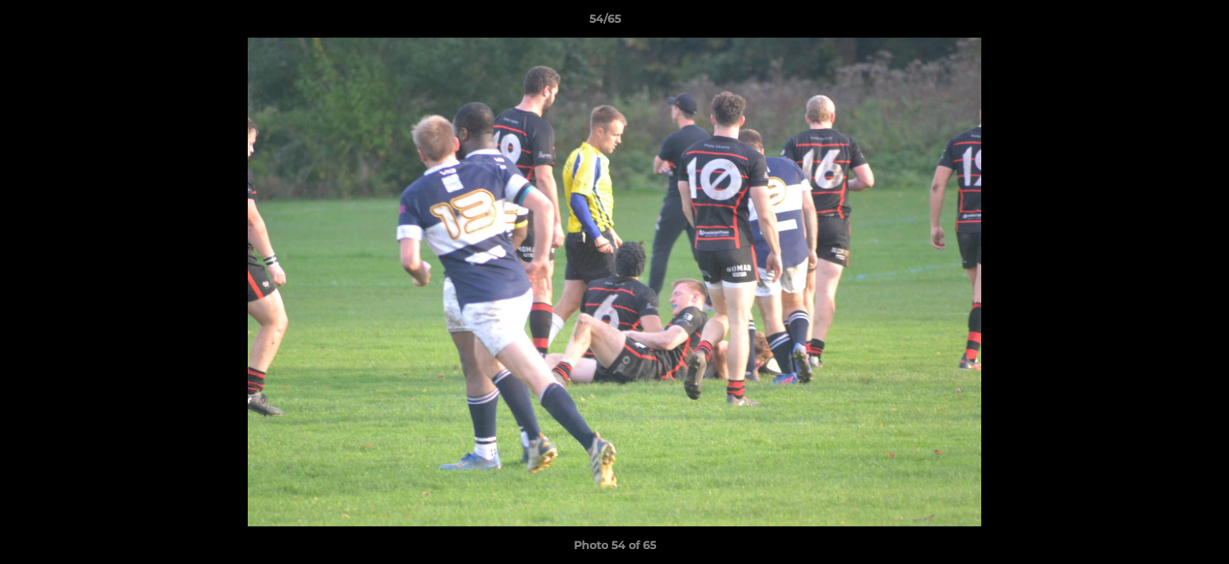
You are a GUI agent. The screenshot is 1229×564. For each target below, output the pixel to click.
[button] (1163, 23)
